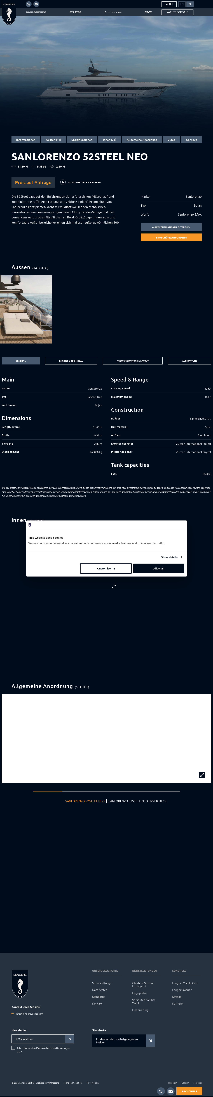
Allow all (158, 568)
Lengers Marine (182, 990)
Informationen (25, 140)
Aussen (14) (53, 140)
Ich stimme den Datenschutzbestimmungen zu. (44, 1051)
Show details (169, 557)
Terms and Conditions (73, 1083)
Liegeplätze (139, 993)
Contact (191, 140)
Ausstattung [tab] (190, 361)
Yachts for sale (177, 12)
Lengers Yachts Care (185, 983)
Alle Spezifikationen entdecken (171, 227)
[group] (106, 309)
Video (171, 140)
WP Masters (53, 1083)
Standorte (98, 997)
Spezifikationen (81, 140)
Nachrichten (99, 990)
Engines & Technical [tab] (69, 361)
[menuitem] (182, 4)
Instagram (172, 1083)
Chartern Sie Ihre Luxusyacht (143, 985)
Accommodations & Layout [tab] (132, 361)
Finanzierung (140, 1010)
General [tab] (20, 361)
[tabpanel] (106, 427)
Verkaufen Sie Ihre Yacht (144, 1002)
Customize (106, 568)
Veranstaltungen (102, 983)
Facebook (197, 1083)
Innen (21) (109, 140)
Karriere (177, 1003)
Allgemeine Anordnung (142, 140)
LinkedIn (185, 1083)
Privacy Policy (93, 1083)
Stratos (176, 997)
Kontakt (97, 1003)
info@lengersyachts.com (29, 1014)
